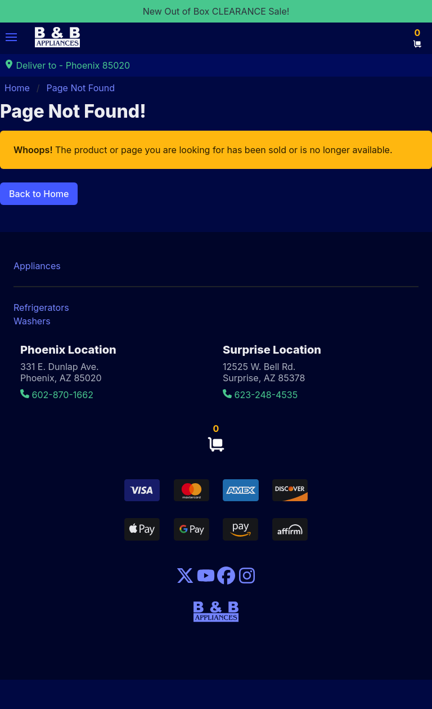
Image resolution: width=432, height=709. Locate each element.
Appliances (37, 265)
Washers (32, 321)
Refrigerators (41, 307)
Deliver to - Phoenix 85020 (67, 65)
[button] (11, 37)
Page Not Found (81, 87)
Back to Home (39, 193)
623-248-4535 (260, 394)
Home (17, 87)
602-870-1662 (56, 394)
